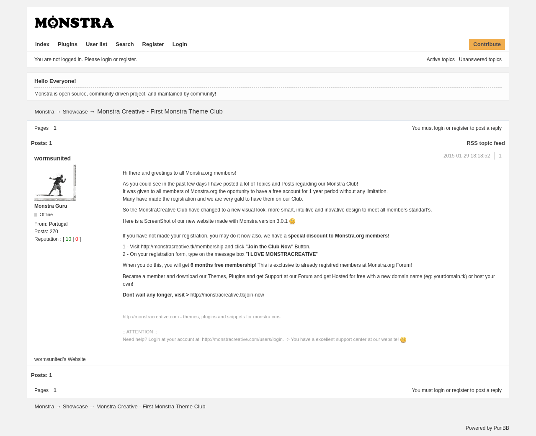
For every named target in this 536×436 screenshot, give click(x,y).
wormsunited (52, 158)
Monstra (44, 111)
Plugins (67, 44)
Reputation (46, 239)
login (439, 128)
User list (96, 44)
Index (42, 44)
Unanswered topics (480, 59)
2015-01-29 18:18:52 (466, 156)
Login (180, 44)
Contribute (487, 44)
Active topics (441, 59)
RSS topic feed (485, 143)
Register (153, 44)
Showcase (75, 111)
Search (125, 44)
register (460, 128)
